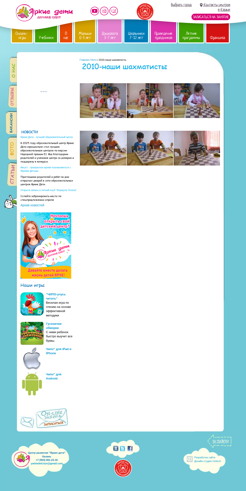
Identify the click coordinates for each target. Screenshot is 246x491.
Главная (84, 59)
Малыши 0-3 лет (85, 35)
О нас (66, 35)
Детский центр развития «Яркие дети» (44, 12)
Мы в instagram (104, 11)
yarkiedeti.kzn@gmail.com (47, 463)
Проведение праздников (163, 35)
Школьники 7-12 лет (136, 35)
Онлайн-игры (22, 35)
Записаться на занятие (211, 17)
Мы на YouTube (94, 11)
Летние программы (191, 35)
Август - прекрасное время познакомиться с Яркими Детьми (45, 169)
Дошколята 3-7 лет (110, 35)
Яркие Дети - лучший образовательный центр (46, 137)
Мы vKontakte (113, 11)
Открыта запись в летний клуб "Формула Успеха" (48, 190)
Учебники (46, 37)
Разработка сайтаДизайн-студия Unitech (207, 459)
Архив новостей (32, 205)
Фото (94, 59)
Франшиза (217, 37)
